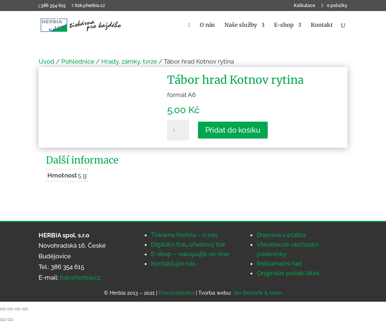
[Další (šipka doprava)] (10, 320)
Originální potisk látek (288, 273)
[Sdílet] (18, 309)
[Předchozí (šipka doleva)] (3, 320)
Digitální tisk (168, 244)
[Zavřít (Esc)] (25, 309)
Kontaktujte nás (173, 263)
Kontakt (322, 25)
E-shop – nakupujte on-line (190, 254)
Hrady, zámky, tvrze (129, 61)
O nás (207, 25)
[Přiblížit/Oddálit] (3, 309)
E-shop (284, 25)
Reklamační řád (279, 263)
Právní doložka (176, 293)
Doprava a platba (281, 234)
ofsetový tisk (207, 244)
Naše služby (240, 25)
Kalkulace (304, 5)
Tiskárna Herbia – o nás (184, 234)
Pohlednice (77, 61)
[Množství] (178, 130)
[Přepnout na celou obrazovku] (10, 309)
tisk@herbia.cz (80, 277)
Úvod (46, 61)
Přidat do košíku (232, 130)
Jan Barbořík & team (257, 293)
